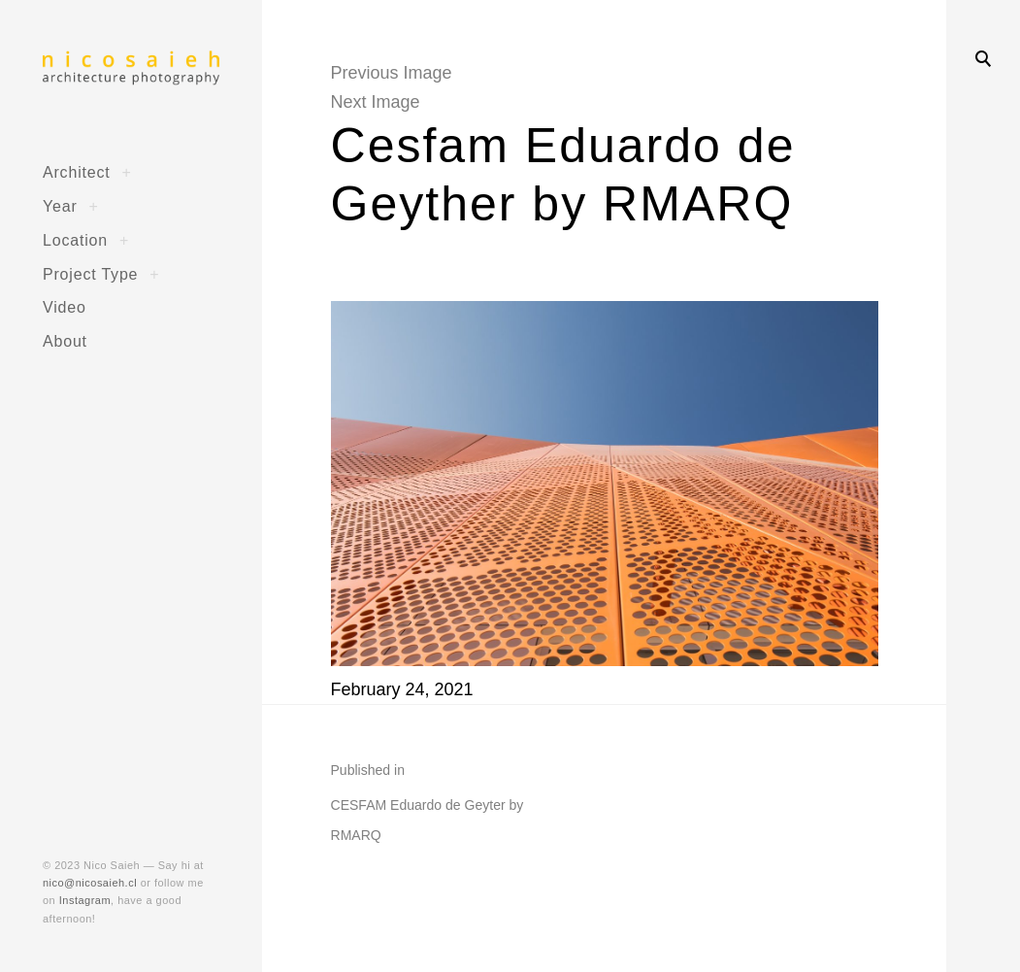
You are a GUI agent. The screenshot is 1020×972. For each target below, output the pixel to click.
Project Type (90, 274)
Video (64, 307)
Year (60, 206)
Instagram (85, 900)
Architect (77, 172)
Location (75, 240)
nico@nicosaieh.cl (90, 882)
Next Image (375, 102)
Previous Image (391, 73)
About (65, 341)
